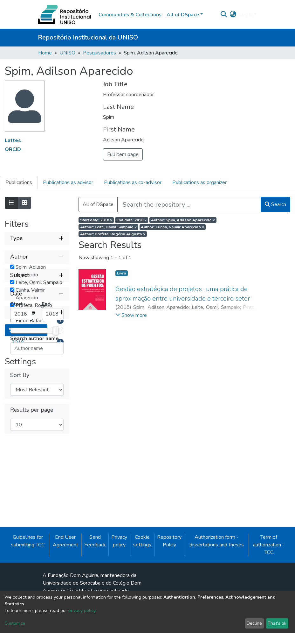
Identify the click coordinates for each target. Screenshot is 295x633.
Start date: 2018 (96, 220)
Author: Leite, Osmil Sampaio (108, 227)
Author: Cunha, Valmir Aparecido (172, 227)
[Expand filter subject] (37, 369)
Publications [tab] (18, 182)
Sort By (19, 519)
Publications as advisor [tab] (68, 182)
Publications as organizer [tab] (199, 182)
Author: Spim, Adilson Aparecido (183, 220)
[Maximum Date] (53, 408)
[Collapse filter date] (37, 387)
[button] (233, 14)
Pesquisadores (99, 52)
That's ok (277, 623)
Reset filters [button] (26, 474)
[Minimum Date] (21, 408)
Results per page (31, 554)
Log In (246, 14)
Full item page (123, 154)
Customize (14, 623)
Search (275, 204)
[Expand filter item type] (37, 457)
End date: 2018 (131, 220)
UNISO (67, 52)
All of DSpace (98, 204)
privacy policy (81, 611)
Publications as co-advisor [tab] (132, 182)
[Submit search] (224, 14)
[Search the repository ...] (189, 204)
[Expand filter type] (37, 238)
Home (45, 52)
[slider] (55, 424)
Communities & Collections (130, 14)
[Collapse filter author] (37, 257)
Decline (254, 623)
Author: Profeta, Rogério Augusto (112, 234)
